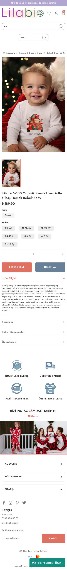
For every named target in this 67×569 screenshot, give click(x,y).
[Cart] (63, 13)
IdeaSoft (18, 566)
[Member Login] (56, 13)
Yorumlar (7, 322)
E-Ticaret (27, 566)
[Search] (33, 26)
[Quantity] (33, 254)
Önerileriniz (9, 342)
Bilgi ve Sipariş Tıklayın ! (47, 563)
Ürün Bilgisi (9, 278)
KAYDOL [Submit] (53, 538)
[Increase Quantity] (63, 254)
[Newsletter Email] (33, 538)
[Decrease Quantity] (4, 254)
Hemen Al (50, 267)
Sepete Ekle (16, 267)
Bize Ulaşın (7, 514)
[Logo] (23, 13)
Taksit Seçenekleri (13, 332)
